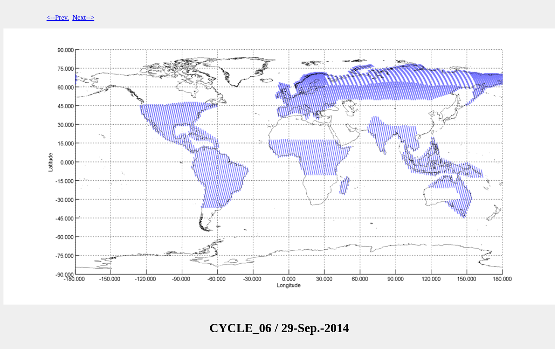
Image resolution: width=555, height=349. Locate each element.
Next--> (83, 17)
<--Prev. (58, 17)
